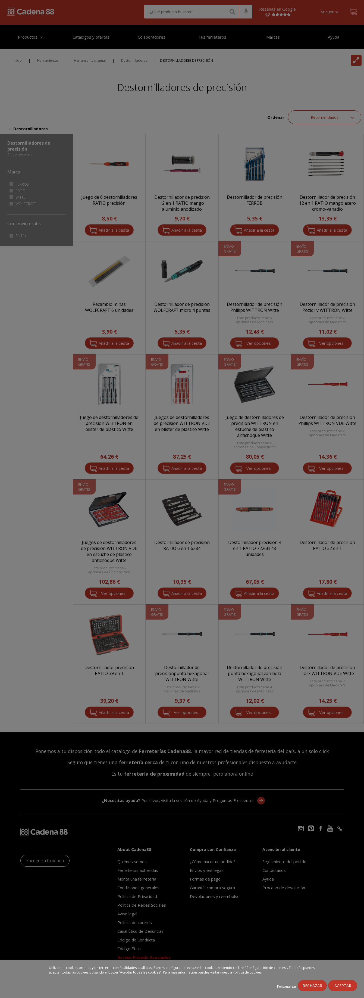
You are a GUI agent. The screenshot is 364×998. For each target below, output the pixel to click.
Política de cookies (247, 972)
